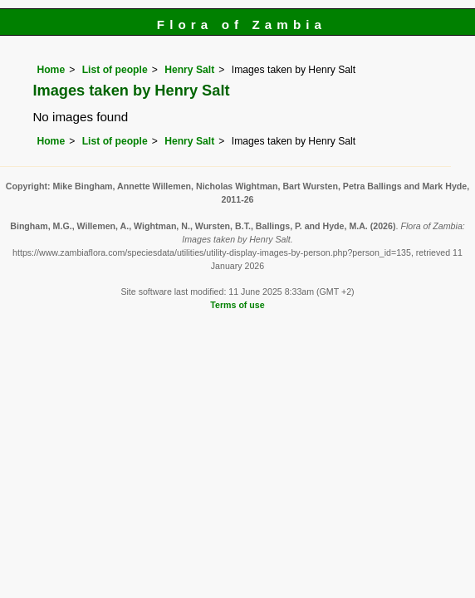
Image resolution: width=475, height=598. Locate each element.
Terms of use (237, 305)
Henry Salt (189, 70)
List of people (115, 70)
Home (51, 70)
